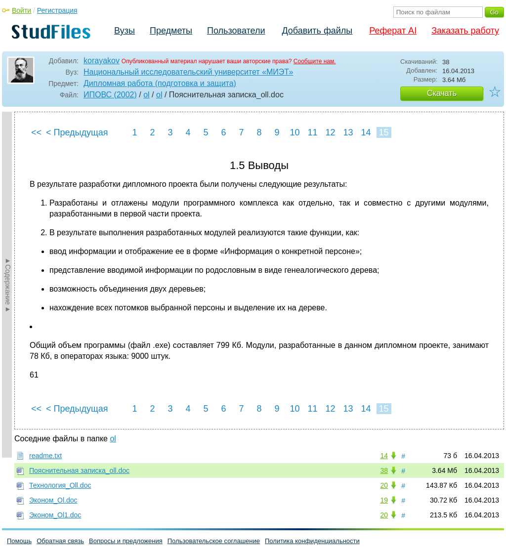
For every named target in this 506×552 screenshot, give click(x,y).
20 (384, 485)
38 (384, 470)
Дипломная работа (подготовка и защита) (160, 83)
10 (294, 132)
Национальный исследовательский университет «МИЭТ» (188, 72)
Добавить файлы (317, 31)
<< (36, 132)
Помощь (19, 541)
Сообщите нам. (315, 61)
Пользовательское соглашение (214, 541)
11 (312, 132)
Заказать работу (465, 31)
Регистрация (57, 10)
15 (383, 132)
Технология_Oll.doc (60, 485)
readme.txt (45, 456)
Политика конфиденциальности (312, 541)
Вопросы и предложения (126, 541)
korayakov (102, 60)
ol (146, 94)
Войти (21, 10)
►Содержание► (8, 284)
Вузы (124, 31)
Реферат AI (393, 31)
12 (330, 132)
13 (348, 132)
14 (366, 132)
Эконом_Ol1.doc (55, 515)
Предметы (171, 31)
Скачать (442, 93)
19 (384, 500)
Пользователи (236, 31)
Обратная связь (60, 541)
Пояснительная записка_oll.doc (79, 470)
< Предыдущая (77, 132)
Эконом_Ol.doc (53, 500)
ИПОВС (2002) (110, 94)
